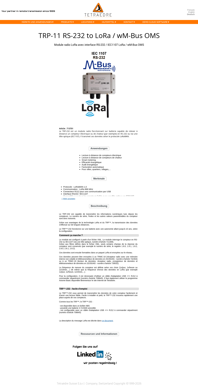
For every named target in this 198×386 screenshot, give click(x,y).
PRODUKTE (68, 22)
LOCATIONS (88, 22)
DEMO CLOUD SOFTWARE (156, 22)
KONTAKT (130, 22)
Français (191, 10)
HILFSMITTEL (110, 22)
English (191, 12)
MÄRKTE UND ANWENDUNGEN (38, 22)
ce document (107, 321)
